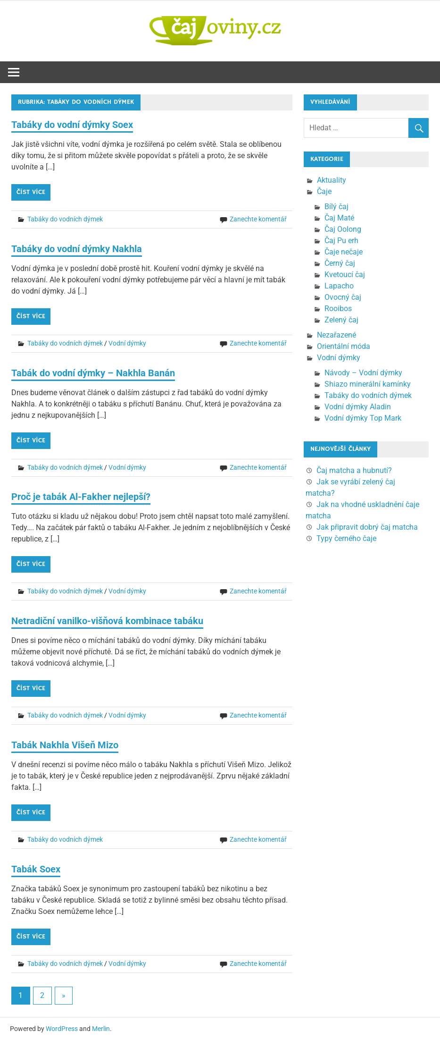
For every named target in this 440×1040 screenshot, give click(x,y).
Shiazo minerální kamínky (367, 384)
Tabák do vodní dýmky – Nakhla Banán (93, 373)
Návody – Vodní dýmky (363, 372)
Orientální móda (343, 346)
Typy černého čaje (346, 538)
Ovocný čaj (342, 297)
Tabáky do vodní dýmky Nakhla (76, 248)
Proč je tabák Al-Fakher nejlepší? (80, 496)
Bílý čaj (336, 206)
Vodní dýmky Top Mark (362, 418)
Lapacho (339, 285)
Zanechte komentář (258, 219)
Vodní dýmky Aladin (357, 406)
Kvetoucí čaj (344, 274)
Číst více (31, 192)
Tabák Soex (35, 869)
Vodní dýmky (127, 343)
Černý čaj (339, 263)
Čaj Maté (339, 217)
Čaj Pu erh (341, 240)
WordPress (62, 1028)
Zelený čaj (341, 319)
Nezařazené (336, 334)
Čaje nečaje (343, 251)
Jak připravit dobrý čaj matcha (367, 527)
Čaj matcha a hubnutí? (354, 470)
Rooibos (338, 308)
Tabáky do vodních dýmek (65, 219)
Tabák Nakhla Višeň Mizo (64, 745)
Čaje (324, 191)
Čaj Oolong (342, 229)
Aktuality (331, 180)
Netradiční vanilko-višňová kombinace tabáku (107, 620)
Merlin (101, 1028)
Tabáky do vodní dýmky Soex (72, 124)
